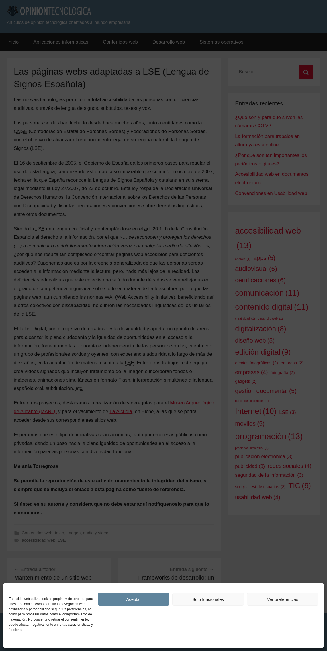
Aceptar (133, 599)
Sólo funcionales (208, 599)
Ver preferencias (282, 599)
